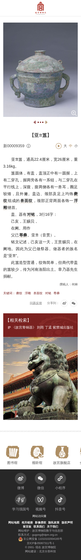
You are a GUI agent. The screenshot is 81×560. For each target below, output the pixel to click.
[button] (69, 8)
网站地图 (13, 522)
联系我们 (39, 526)
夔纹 (19, 293)
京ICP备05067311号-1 (40, 543)
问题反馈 (36, 303)
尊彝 (57, 293)
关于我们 (52, 526)
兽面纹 (38, 293)
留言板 (27, 526)
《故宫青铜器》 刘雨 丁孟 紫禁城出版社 (42, 327)
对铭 (48, 293)
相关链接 (27, 522)
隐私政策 (53, 522)
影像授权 (40, 522)
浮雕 (28, 293)
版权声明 (67, 522)
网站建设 (30, 551)
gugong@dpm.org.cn (45, 534)
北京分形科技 (47, 551)
